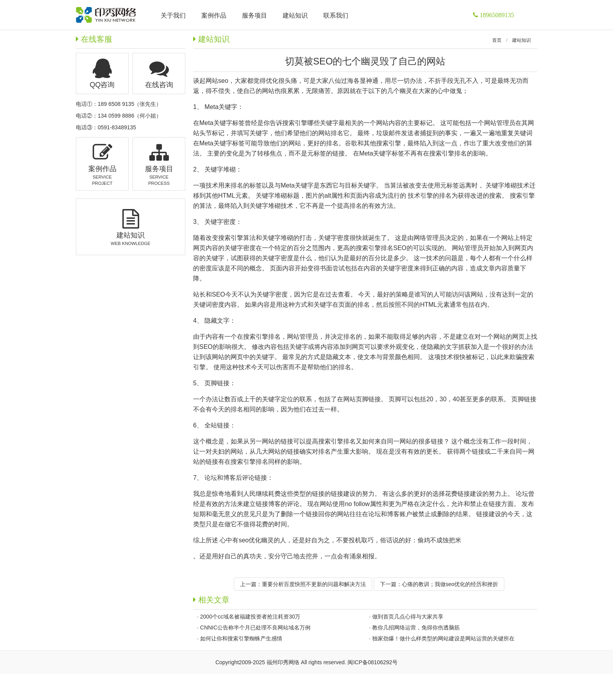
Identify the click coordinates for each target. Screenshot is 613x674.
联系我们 (335, 15)
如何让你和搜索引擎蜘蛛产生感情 (241, 638)
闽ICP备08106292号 (373, 662)
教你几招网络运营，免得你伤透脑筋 (416, 627)
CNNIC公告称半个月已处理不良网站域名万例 (255, 627)
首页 (497, 40)
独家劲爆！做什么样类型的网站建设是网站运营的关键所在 (443, 638)
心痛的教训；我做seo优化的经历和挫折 (450, 584)
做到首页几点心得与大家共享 (407, 616)
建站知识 (521, 40)
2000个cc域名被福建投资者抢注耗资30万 (250, 616)
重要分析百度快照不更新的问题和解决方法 (314, 584)
